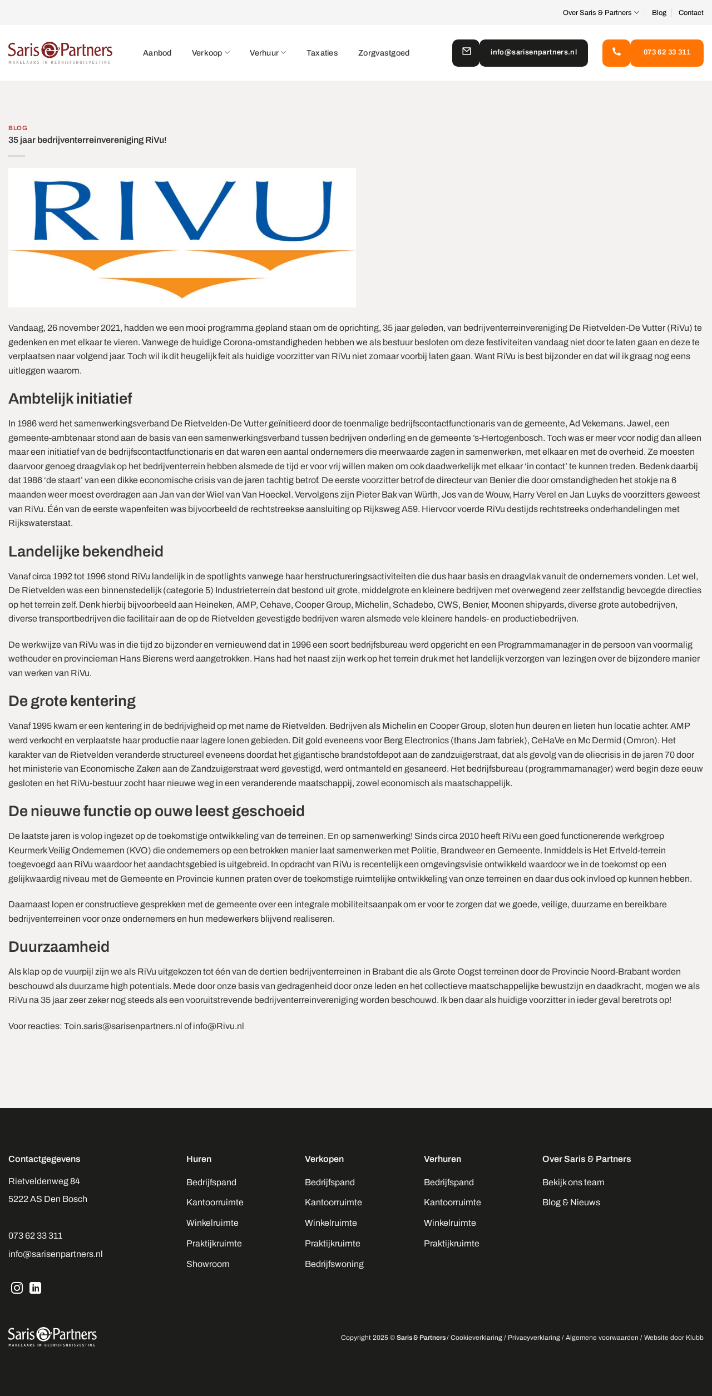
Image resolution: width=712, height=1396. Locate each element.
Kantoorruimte (215, 1202)
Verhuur (268, 52)
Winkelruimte (212, 1223)
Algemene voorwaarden (602, 1338)
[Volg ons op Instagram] (17, 1289)
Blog (659, 13)
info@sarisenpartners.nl (55, 1254)
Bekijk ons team (573, 1182)
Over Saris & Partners (601, 12)
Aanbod (157, 52)
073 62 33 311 (35, 1235)
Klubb (695, 1338)
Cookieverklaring (476, 1338)
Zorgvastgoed (383, 52)
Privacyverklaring (534, 1338)
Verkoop (211, 52)
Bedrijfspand (211, 1182)
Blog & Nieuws (571, 1202)
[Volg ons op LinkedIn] (35, 1289)
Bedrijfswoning (334, 1264)
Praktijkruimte (214, 1243)
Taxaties (322, 52)
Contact (691, 13)
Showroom (208, 1264)
